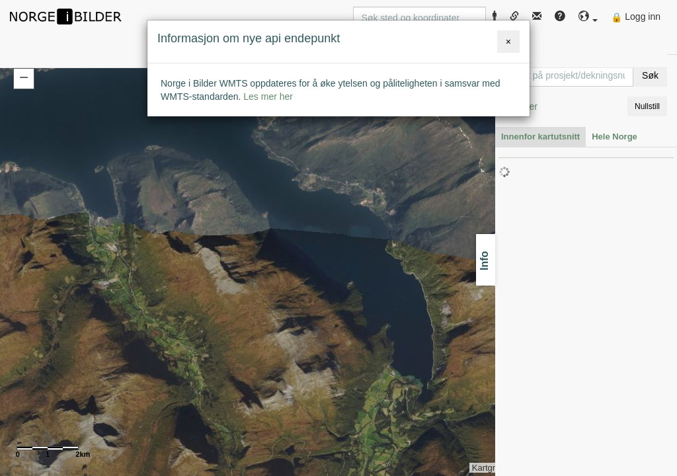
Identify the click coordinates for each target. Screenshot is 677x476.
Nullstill (647, 106)
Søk (650, 75)
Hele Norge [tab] (614, 136)
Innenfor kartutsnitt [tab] (540, 136)
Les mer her (268, 96)
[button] (588, 17)
